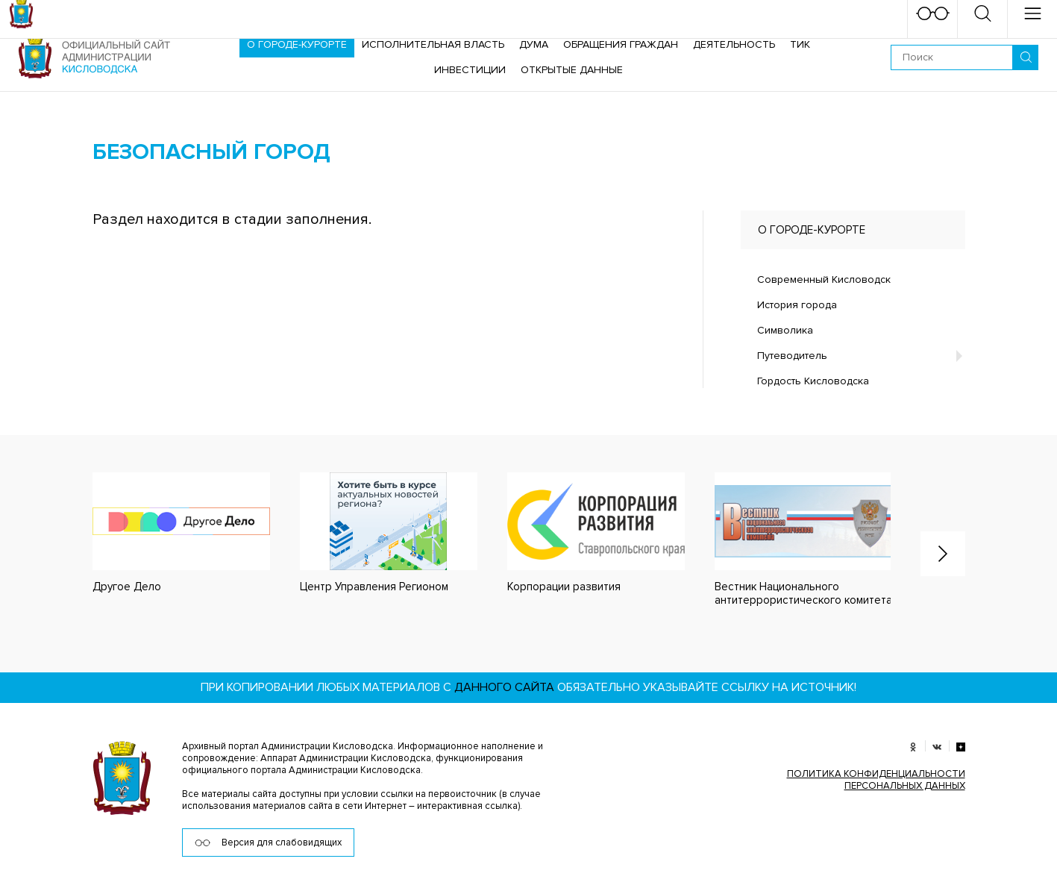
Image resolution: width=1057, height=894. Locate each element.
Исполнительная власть (433, 44)
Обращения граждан (620, 44)
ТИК (800, 44)
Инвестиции (470, 69)
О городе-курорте (297, 44)
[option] (166, 533)
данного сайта (504, 687)
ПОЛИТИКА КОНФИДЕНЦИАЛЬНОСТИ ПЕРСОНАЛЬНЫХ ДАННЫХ (876, 780)
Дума (533, 44)
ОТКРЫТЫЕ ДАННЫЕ (572, 69)
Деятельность (734, 44)
